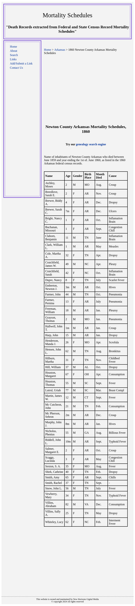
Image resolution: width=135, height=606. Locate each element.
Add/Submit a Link (21, 63)
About (13, 50)
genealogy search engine (91, 144)
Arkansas (59, 49)
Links (13, 59)
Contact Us (16, 67)
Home (13, 46)
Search (14, 55)
